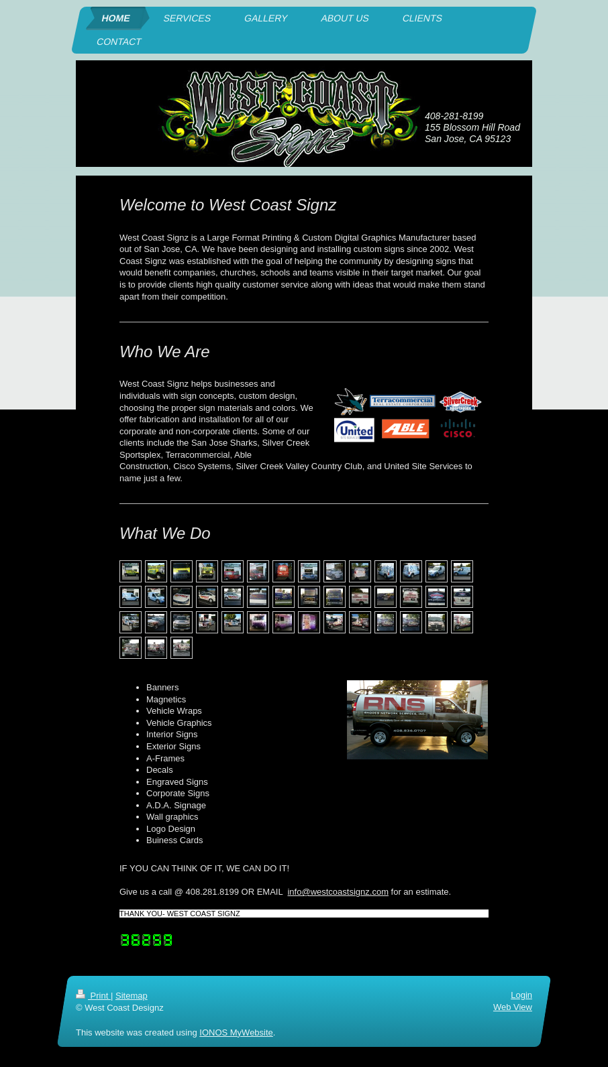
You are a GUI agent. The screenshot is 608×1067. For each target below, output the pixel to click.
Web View (512, 1007)
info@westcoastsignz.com (337, 892)
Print (93, 996)
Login (521, 995)
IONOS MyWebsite (236, 1032)
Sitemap (131, 996)
